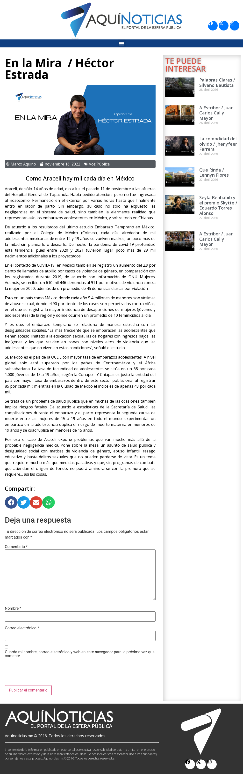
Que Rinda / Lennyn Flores (214, 172)
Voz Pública (99, 164)
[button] (122, 43)
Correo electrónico (22, 628)
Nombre (13, 608)
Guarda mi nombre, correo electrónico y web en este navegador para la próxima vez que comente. (80, 654)
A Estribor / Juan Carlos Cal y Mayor (216, 113)
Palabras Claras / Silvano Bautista (217, 82)
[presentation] (41, 673)
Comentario (16, 547)
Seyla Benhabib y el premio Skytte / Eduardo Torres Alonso (218, 205)
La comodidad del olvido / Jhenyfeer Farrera (218, 144)
